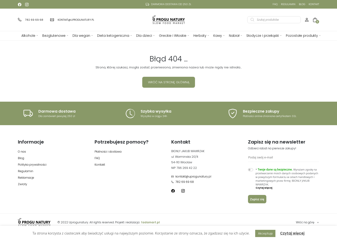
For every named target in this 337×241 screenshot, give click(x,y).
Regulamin (288, 4)
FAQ (275, 4)
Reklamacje (26, 178)
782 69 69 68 (182, 182)
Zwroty (22, 184)
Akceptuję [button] (265, 233)
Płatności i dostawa (108, 152)
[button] (287, 188)
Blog (302, 4)
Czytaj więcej (292, 233)
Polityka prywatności (32, 165)
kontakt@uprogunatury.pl (191, 176)
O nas (22, 152)
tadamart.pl (150, 222)
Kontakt (314, 4)
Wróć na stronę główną (168, 82)
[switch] (250, 169)
